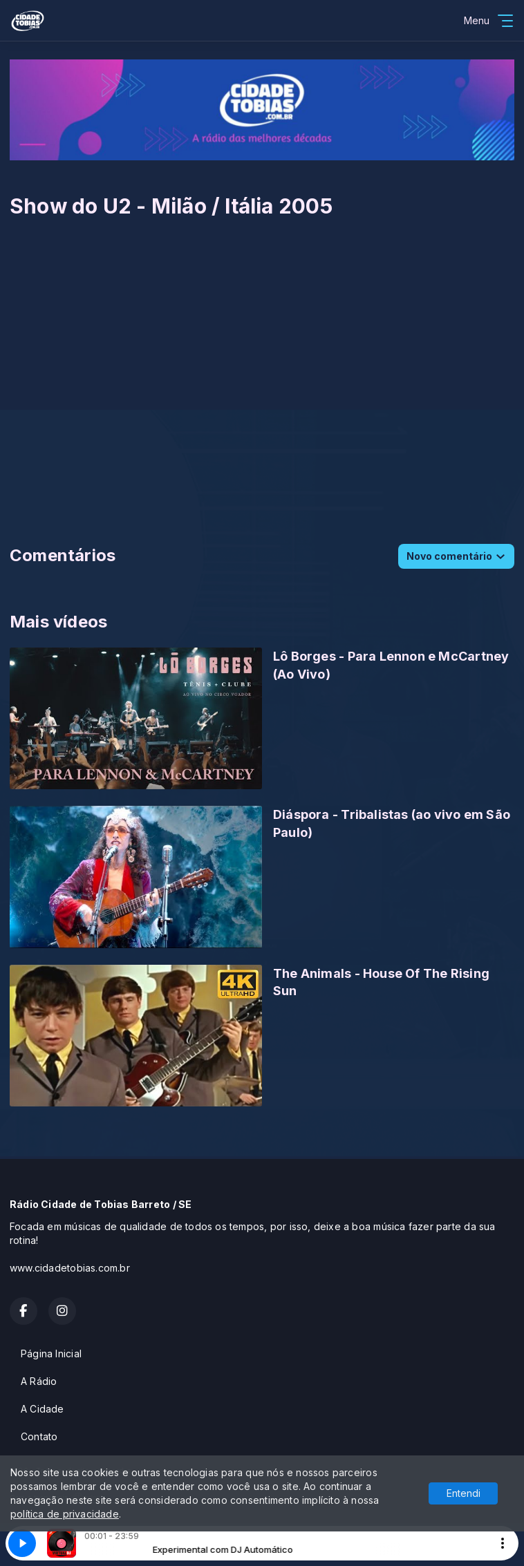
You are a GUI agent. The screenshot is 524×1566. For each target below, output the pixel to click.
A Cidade (42, 1409)
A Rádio (39, 1381)
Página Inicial (51, 1353)
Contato (39, 1436)
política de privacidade (64, 1514)
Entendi (463, 1493)
